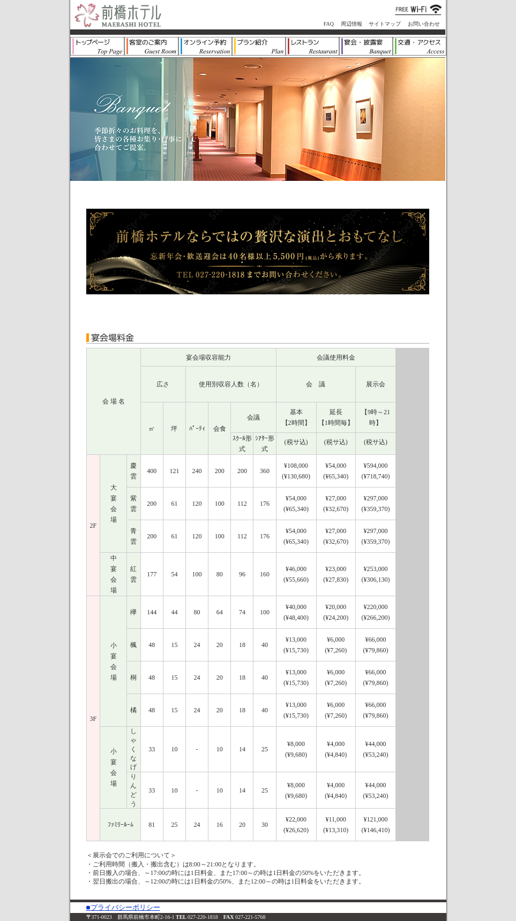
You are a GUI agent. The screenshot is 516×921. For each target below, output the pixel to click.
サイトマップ (385, 24)
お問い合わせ (424, 24)
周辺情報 (351, 24)
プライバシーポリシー (125, 907)
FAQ (329, 24)
